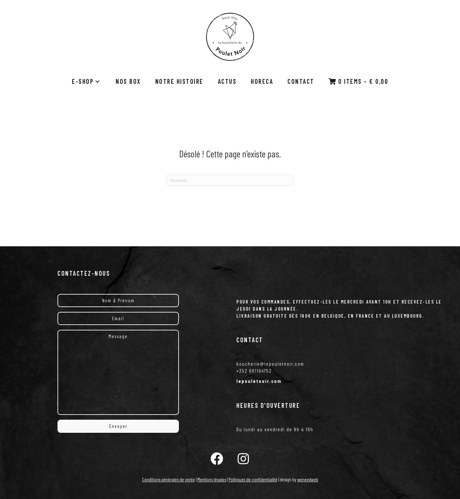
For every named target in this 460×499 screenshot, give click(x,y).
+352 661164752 (254, 371)
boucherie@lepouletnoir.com (270, 364)
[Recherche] (230, 180)
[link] (86, 81)
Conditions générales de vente (168, 479)
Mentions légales (211, 479)
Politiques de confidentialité (253, 479)
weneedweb (307, 479)
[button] (216, 458)
